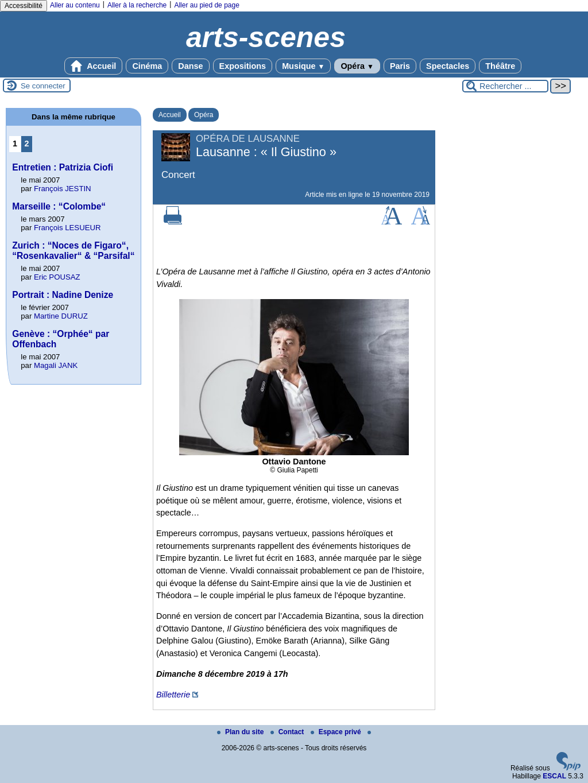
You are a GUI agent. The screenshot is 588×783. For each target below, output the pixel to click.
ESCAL (554, 776)
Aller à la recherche (137, 5)
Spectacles (447, 66)
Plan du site (241, 732)
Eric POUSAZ (57, 277)
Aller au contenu (75, 5)
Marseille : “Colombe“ (59, 206)
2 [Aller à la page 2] (27, 143)
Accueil (94, 66)
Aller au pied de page (206, 5)
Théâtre (500, 66)
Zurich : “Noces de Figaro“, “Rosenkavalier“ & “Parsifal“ (73, 251)
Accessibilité (23, 6)
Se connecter (43, 86)
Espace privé (337, 732)
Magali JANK (56, 365)
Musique (303, 66)
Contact (288, 732)
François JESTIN (62, 188)
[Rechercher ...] (505, 86)
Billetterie (173, 694)
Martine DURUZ (61, 316)
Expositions (242, 66)
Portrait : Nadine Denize (62, 295)
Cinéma (147, 66)
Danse (190, 66)
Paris (400, 66)
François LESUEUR (67, 227)
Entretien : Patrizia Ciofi (62, 167)
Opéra (357, 66)
